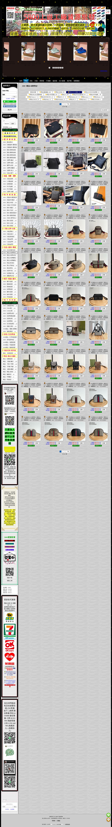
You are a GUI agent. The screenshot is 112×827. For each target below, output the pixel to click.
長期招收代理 (9, 544)
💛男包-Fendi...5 (83, 99)
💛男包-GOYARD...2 (96, 99)
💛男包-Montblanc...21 (59, 99)
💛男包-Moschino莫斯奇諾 (35, 94)
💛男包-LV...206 (65, 94)
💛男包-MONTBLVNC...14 (46, 97)
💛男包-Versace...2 (31, 97)
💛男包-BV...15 (60, 97)
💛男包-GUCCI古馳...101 (74, 92)
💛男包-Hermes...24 (97, 97)
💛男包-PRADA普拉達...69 (78, 94)
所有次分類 (33, 92)
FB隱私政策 (67, 824)
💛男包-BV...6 (72, 99)
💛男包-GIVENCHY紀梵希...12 (91, 92)
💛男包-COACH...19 (34, 99)
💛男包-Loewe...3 (85, 97)
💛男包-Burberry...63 (72, 97)
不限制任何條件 (10, 547)
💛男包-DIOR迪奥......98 (95, 94)
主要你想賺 (8, 550)
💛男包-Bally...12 (46, 99)
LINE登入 (7, 809)
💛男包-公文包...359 (59, 92)
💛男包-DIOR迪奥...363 (51, 94)
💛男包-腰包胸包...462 (45, 92)
